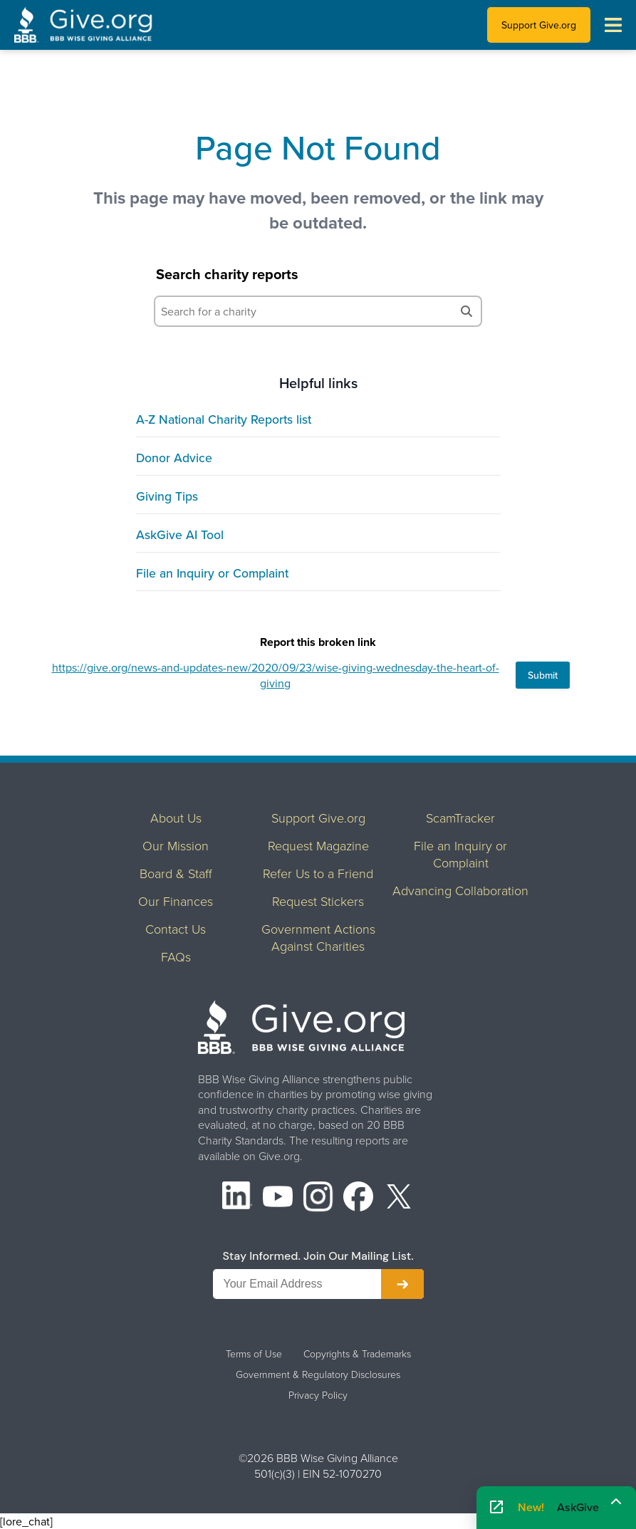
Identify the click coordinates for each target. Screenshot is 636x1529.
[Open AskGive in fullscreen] (496, 1507)
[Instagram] (318, 1198)
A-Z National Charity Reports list (223, 419)
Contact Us (175, 928)
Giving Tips (167, 496)
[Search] (466, 311)
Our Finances (175, 900)
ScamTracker (460, 817)
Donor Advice (174, 457)
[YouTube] (278, 1198)
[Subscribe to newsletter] (402, 1284)
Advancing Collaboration (460, 890)
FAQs (176, 956)
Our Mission (175, 845)
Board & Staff (176, 873)
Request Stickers (318, 900)
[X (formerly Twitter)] (399, 1198)
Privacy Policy (318, 1395)
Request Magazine (318, 845)
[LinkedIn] (237, 1198)
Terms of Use (254, 1354)
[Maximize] (616, 1503)
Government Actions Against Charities (318, 937)
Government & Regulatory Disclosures (318, 1374)
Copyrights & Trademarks (357, 1354)
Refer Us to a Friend (318, 873)
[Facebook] (358, 1198)
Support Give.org (538, 25)
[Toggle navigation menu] (613, 25)
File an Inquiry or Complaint (212, 573)
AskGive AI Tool (180, 534)
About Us (176, 817)
